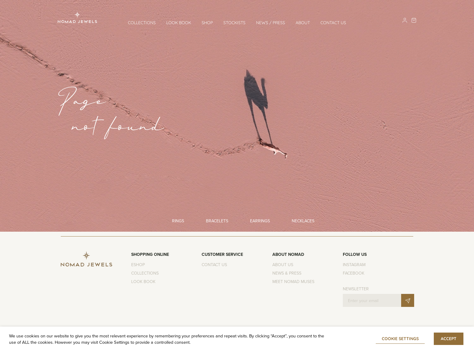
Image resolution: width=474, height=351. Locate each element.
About (303, 22)
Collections (142, 22)
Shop (207, 22)
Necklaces (303, 221)
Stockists (234, 22)
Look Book (178, 22)
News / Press (270, 22)
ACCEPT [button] (448, 338)
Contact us (333, 22)
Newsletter (356, 289)
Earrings (260, 221)
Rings (178, 221)
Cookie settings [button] (400, 338)
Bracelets (217, 221)
